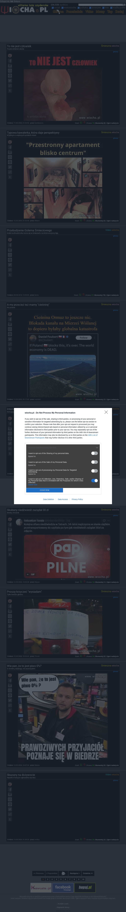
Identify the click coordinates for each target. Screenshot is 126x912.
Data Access (63, 499)
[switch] (94, 453)
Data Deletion (48, 499)
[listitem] (63, 447)
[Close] (107, 413)
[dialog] (63, 456)
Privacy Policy (77, 499)
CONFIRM (44, 490)
